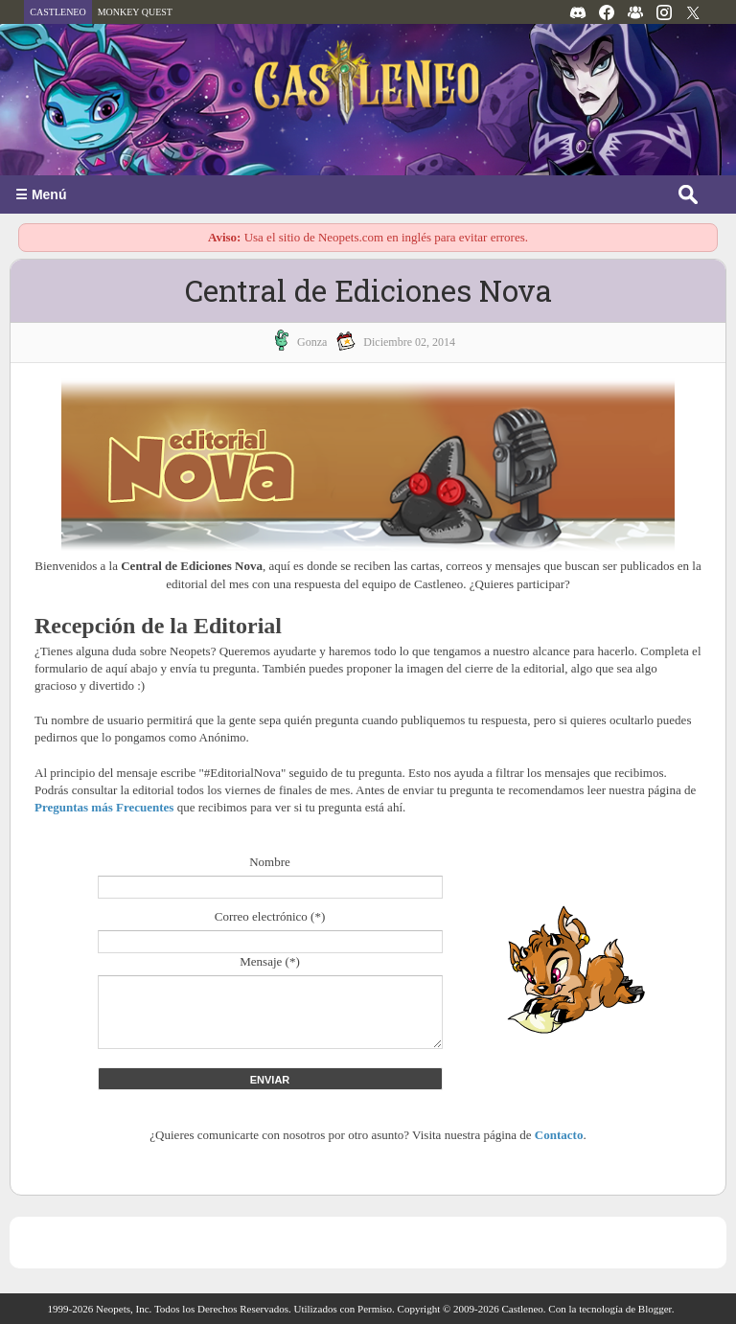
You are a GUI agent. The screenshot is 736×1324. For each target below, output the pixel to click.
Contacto (559, 1135)
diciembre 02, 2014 (409, 342)
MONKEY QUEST (135, 12)
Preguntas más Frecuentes (103, 807)
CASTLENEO (57, 12)
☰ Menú (40, 194)
